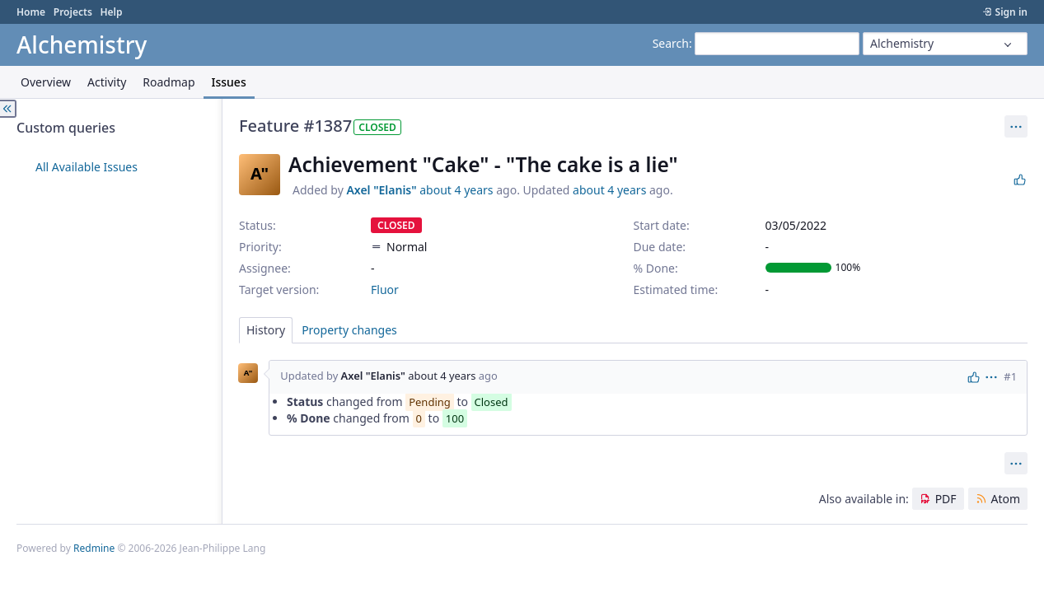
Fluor (385, 289)
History (265, 330)
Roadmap (168, 82)
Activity (106, 82)
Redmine (94, 548)
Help (111, 12)
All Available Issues (86, 167)
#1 (1010, 376)
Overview (46, 82)
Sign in (1011, 12)
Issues (229, 82)
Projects (73, 12)
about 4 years (456, 190)
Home (30, 12)
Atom (1005, 499)
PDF (946, 499)
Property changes (349, 330)
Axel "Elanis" (381, 190)
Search (671, 43)
